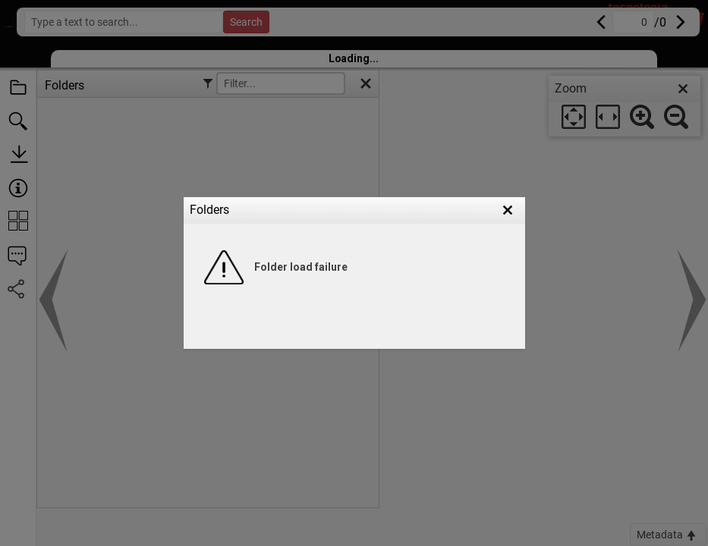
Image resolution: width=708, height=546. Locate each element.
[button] (507, 210)
